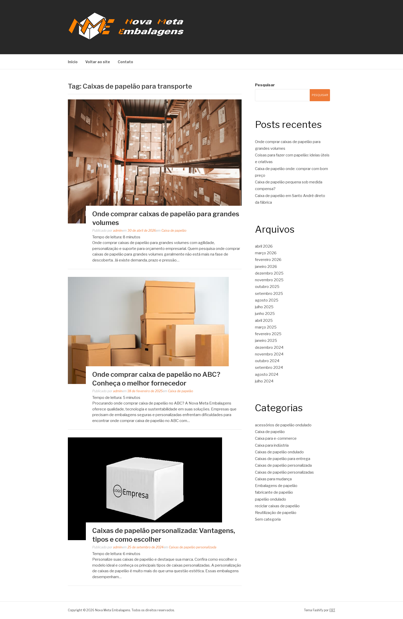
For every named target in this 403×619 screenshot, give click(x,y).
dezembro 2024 (269, 347)
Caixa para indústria (272, 445)
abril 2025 (264, 320)
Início (73, 62)
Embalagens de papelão (276, 485)
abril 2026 (264, 246)
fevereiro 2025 (268, 334)
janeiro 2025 (266, 340)
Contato (125, 62)
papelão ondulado (270, 499)
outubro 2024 (267, 361)
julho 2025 (264, 307)
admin (117, 230)
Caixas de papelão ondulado (279, 452)
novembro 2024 (269, 354)
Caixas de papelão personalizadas (284, 472)
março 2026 (266, 253)
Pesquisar (265, 85)
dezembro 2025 (269, 273)
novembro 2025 (269, 280)
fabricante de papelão (274, 492)
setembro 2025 (269, 293)
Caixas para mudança (273, 479)
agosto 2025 (266, 300)
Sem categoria (268, 519)
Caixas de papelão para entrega (282, 458)
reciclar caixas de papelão (277, 506)
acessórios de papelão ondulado (283, 425)
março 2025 (266, 327)
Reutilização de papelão (275, 512)
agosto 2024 (266, 374)
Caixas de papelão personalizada (192, 547)
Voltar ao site (97, 62)
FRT (332, 610)
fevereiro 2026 (268, 259)
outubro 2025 (267, 286)
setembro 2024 (269, 367)
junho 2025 (265, 313)
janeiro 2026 (266, 266)
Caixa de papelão (173, 230)
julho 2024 (264, 381)
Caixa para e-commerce (276, 438)
